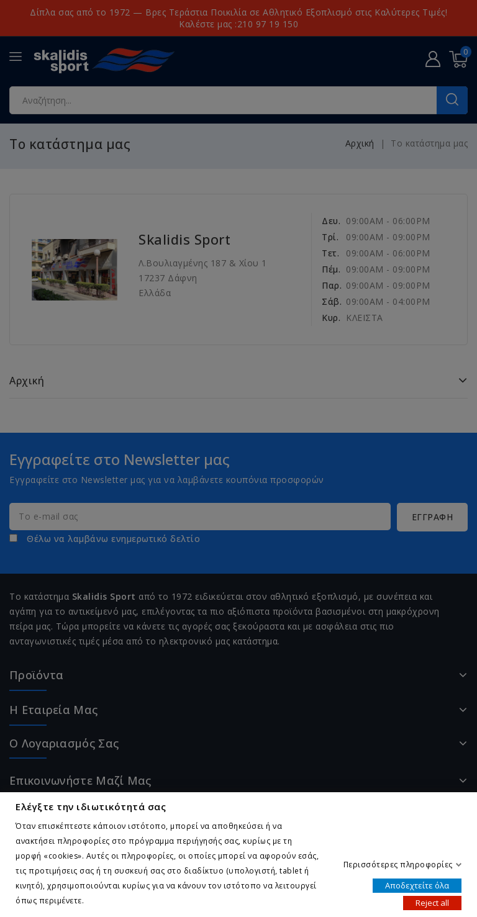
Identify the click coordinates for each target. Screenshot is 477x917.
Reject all (432, 902)
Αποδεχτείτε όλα (417, 884)
